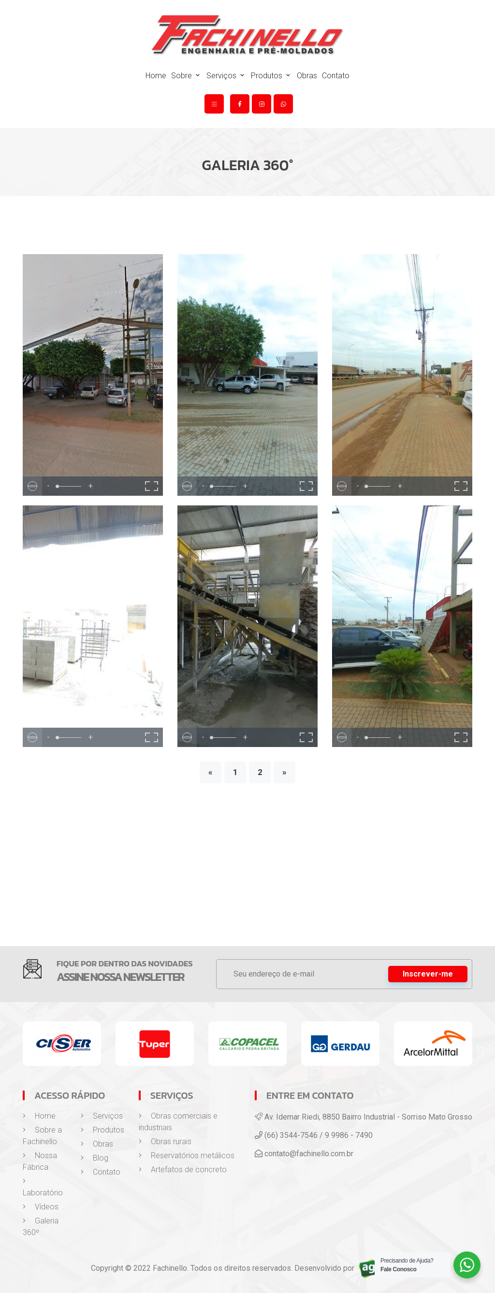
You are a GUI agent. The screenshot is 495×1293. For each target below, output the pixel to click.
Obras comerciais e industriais (178, 1121)
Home (156, 75)
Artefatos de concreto (183, 1169)
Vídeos (40, 1206)
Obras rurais (165, 1141)
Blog (94, 1158)
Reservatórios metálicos (186, 1155)
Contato (335, 75)
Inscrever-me (428, 973)
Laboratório (43, 1187)
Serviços (226, 75)
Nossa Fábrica (40, 1161)
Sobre (186, 75)
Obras (307, 75)
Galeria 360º (40, 1226)
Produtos (271, 75)
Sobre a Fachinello (42, 1135)
